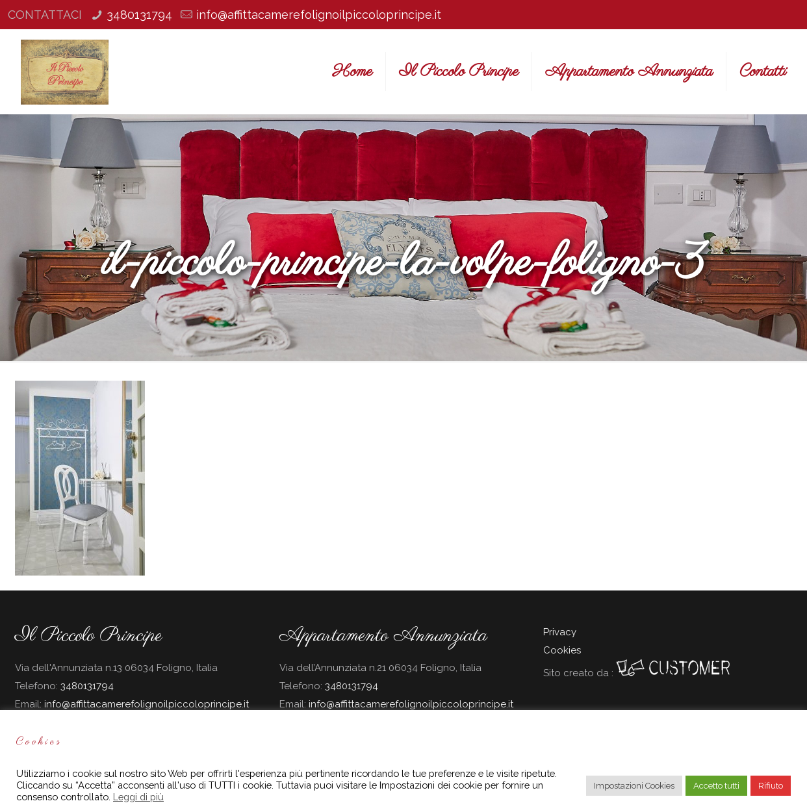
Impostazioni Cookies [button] (634, 786)
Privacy (559, 632)
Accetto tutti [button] (716, 786)
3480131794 (139, 14)
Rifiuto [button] (770, 786)
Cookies (562, 650)
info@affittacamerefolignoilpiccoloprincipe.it (318, 14)
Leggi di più (138, 796)
